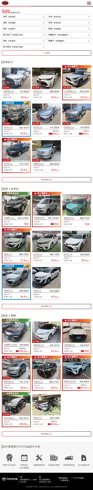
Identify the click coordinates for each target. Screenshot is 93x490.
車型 (5, 17)
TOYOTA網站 (79, 478)
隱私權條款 (64, 478)
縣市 (5, 29)
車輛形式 (52, 35)
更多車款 (46, 180)
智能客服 (66, 480)
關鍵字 (51, 41)
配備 (50, 29)
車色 (5, 41)
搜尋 (46, 53)
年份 (50, 17)
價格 (5, 23)
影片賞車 (7, 47)
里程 (50, 23)
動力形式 (7, 35)
